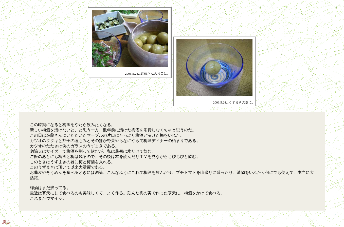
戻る (6, 222)
